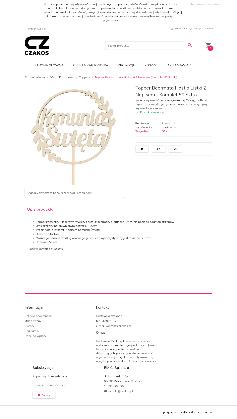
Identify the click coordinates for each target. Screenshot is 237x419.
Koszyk (151, 65)
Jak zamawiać (178, 65)
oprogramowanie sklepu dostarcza (182, 412)
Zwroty (29, 326)
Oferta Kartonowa (90, 65)
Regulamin (32, 331)
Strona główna (49, 65)
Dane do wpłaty (35, 336)
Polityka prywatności (38, 316)
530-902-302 (114, 386)
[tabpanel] (118, 253)
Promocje (126, 65)
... (201, 65)
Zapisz (44, 395)
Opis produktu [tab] (40, 209)
